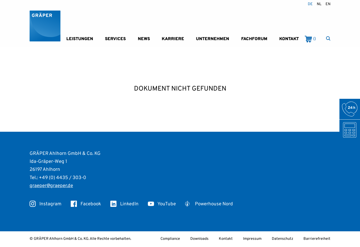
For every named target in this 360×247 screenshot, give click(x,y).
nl (319, 4)
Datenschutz (282, 238)
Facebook (86, 204)
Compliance (170, 238)
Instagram (45, 204)
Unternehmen (212, 39)
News (144, 39)
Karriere (173, 39)
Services (115, 39)
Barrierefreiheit (316, 238)
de (310, 4)
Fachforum (254, 39)
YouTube (162, 204)
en (328, 4)
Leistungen (79, 39)
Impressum (252, 238)
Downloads (199, 238)
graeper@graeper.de (51, 186)
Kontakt (289, 39)
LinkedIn (124, 204)
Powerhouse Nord (209, 204)
